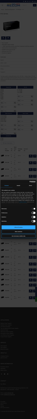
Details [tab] (18, 185)
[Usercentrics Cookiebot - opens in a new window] (29, 182)
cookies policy (22, 202)
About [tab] (30, 185)
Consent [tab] (6, 185)
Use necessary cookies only (18, 236)
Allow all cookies (18, 227)
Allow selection (18, 231)
